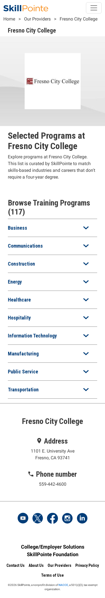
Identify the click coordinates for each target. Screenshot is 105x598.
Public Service (23, 372)
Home (9, 19)
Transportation (23, 389)
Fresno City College (78, 19)
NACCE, (64, 584)
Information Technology (32, 336)
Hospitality (19, 318)
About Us (36, 565)
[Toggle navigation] (94, 7)
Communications (25, 246)
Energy (15, 282)
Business (17, 228)
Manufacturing (23, 354)
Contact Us (15, 565)
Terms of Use (52, 575)
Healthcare (19, 300)
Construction (21, 264)
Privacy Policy (87, 565)
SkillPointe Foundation (52, 554)
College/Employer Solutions (52, 547)
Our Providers (37, 19)
